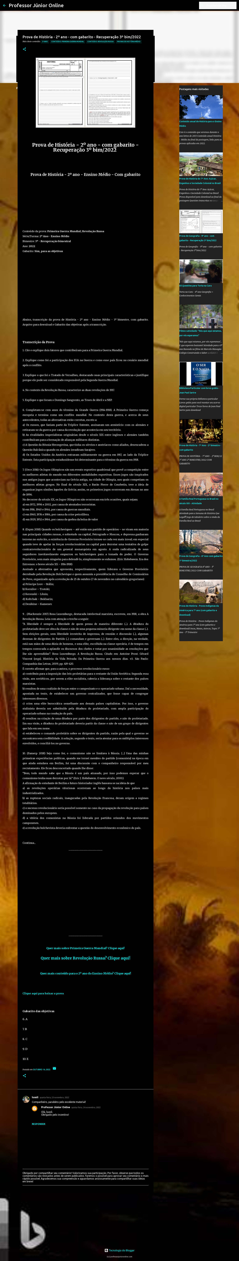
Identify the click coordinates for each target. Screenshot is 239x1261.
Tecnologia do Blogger (119, 1250)
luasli (35, 1097)
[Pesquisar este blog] (220, 5)
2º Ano (45, 41)
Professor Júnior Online (36, 5)
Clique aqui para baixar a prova (43, 993)
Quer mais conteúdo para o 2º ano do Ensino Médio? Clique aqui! (85, 973)
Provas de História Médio (128, 41)
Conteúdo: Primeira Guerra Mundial (67, 41)
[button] (24, 49)
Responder (38, 1124)
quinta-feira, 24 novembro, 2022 (85, 1107)
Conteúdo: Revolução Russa (100, 41)
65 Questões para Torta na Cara (195, 285)
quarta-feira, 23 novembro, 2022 (54, 1097)
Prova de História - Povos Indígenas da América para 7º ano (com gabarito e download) (199, 610)
